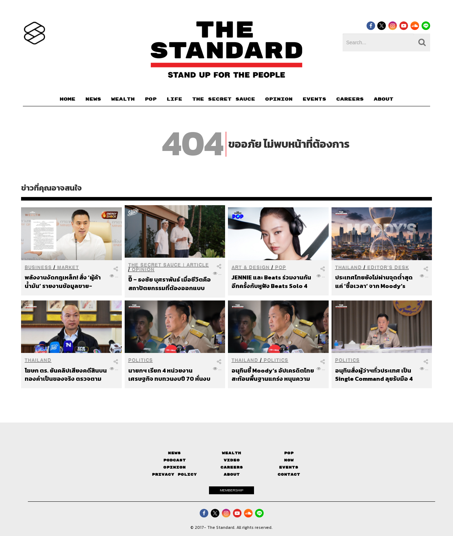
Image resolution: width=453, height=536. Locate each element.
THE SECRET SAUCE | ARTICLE (168, 265)
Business (38, 267)
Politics (140, 360)
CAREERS (350, 99)
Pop (289, 453)
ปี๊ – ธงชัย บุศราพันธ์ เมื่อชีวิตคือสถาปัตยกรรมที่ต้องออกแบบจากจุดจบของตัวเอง (169, 283)
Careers (231, 467)
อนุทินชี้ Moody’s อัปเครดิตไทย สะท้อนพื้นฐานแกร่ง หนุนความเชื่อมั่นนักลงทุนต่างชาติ (273, 374)
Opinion (143, 269)
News (174, 453)
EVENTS (314, 99)
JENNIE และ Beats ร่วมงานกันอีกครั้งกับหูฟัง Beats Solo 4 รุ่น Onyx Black (271, 281)
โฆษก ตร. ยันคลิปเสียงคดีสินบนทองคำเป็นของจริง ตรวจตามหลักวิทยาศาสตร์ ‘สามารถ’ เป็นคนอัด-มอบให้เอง (66, 374)
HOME (67, 99)
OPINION (279, 99)
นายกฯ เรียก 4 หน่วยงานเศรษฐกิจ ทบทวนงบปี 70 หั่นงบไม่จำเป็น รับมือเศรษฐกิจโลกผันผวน (169, 374)
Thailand (348, 267)
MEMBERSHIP (231, 490)
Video (232, 460)
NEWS (93, 99)
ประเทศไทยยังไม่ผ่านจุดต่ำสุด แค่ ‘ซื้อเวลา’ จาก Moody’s (374, 281)
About (232, 474)
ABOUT (383, 99)
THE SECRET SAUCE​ (223, 99)
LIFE (174, 99)
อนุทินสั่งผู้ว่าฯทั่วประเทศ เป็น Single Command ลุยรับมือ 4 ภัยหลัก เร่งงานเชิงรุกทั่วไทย (374, 374)
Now (289, 460)
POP (150, 99)
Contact (289, 474)
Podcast (174, 460)
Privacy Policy (174, 474)
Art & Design (251, 267)
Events (288, 467)
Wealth (231, 453)
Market (68, 267)
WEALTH (123, 99)
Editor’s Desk (388, 267)
